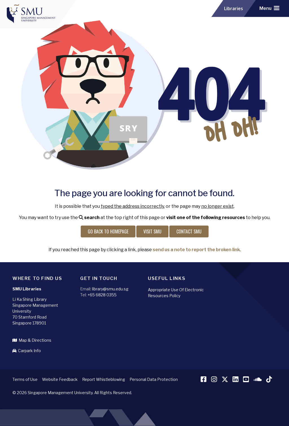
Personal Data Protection (154, 379)
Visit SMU (152, 231)
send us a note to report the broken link (196, 249)
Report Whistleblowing (103, 379)
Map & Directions (31, 340)
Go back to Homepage (108, 231)
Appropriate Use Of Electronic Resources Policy (176, 292)
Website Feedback (60, 379)
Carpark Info (26, 350)
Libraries (233, 8)
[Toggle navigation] (269, 8)
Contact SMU (189, 231)
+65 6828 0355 (102, 294)
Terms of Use (25, 379)
